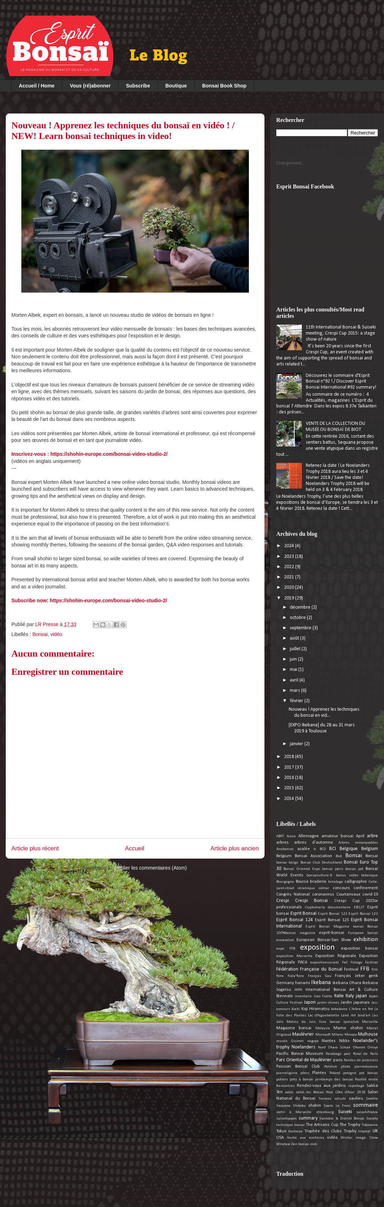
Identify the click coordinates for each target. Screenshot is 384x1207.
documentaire (339, 907)
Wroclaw (283, 1144)
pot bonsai (368, 1073)
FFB (364, 969)
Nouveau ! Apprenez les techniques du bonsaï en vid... (324, 712)
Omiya (372, 1048)
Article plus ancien (234, 848)
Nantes (329, 1041)
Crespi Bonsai (311, 900)
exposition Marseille (294, 956)
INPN (298, 990)
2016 (289, 777)
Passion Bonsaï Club (298, 1066)
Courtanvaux (348, 894)
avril (294, 680)
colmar (324, 888)
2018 (289, 756)
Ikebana (321, 982)
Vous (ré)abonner (90, 86)
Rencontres (285, 1086)
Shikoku (299, 1106)
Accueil (134, 848)
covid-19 (370, 894)
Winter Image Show (359, 1138)
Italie (339, 996)
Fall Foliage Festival (360, 963)
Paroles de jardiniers (361, 1060)
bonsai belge (287, 863)
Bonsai (40, 634)
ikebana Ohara (346, 983)
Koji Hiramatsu (316, 1009)
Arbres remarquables (358, 843)
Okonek (359, 1048)
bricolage (335, 882)
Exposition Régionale (335, 956)
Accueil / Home (36, 86)
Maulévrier (303, 1034)
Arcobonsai (285, 849)
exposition (317, 948)
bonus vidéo (347, 875)
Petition (330, 1067)
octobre (298, 617)
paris (338, 1060)
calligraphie (356, 882)
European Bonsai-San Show (324, 940)
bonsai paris (332, 869)
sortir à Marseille (293, 1112)
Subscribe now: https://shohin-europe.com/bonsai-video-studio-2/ (89, 600)
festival (351, 969)
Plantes (319, 1073)
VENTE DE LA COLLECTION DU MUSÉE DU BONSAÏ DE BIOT (335, 426)
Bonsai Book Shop (224, 86)
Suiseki (345, 1112)
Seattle (372, 1099)
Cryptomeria (315, 907)
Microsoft (323, 1035)
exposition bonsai (359, 948)
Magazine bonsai (293, 1028)
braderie (318, 882)
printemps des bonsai (334, 1080)
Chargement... (290, 163)
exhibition (365, 939)
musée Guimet (290, 1041)
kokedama (339, 1009)
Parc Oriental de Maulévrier (304, 1060)
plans (304, 1073)
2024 (289, 546)
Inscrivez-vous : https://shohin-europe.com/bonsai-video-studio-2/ (89, 454)
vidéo (56, 634)
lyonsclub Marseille (360, 1022)
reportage (356, 1086)
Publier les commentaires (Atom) (150, 868)
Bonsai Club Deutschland (321, 863)
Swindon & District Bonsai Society (348, 1119)
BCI (332, 848)
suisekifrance (367, 1112)
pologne (349, 1073)
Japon (310, 1002)
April (360, 836)
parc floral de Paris (361, 1054)
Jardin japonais (355, 1002)
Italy (350, 996)
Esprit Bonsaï (303, 913)
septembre (301, 628)
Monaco (351, 1035)
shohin (314, 1106)
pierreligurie (287, 1073)
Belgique (349, 848)
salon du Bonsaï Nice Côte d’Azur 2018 (331, 1092)
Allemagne (308, 836)
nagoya (313, 1041)
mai (294, 669)
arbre (372, 836)
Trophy (350, 1131)
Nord (322, 1048)
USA (280, 1138)
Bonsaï (372, 856)
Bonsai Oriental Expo (301, 869)
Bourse (302, 882)
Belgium (369, 848)
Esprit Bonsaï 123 (363, 914)
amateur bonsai (337, 836)
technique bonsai (290, 1125)
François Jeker (350, 976)
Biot (339, 856)
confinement (365, 888)
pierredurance (366, 1067)
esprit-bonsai (331, 933)
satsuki (340, 1099)
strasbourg (325, 1112)
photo (345, 1067)
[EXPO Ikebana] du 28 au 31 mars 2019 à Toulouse (322, 728)
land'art (364, 1016)
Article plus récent (35, 848)
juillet (296, 649)
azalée (303, 849)
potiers (282, 1080)
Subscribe (138, 86)
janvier (297, 744)
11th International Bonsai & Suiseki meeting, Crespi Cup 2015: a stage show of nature (341, 333)
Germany (285, 983)
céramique (306, 888)
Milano (337, 1035)
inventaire (303, 996)
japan (361, 996)
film (375, 970)
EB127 (359, 907)
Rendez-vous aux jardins (321, 1086)
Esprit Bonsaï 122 (332, 914)
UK (375, 1131)
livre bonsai (329, 1022)
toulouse (295, 1131)
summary (308, 1118)
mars (295, 690)
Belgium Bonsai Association (304, 856)
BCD (323, 849)
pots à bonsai (301, 1080)
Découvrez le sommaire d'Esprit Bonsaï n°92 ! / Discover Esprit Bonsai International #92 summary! (341, 381)
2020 (289, 587)
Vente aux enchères (305, 1138)
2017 (289, 767)
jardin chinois (328, 1003)
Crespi (282, 900)
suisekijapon (286, 1119)
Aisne (291, 836)
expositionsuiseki (324, 963)
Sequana (283, 1106)
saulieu (356, 1098)
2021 (289, 577)
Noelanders (303, 1047)
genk (373, 976)
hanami (302, 983)
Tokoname (370, 1125)
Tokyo (281, 1131)
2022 (289, 567)
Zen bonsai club (304, 1144)
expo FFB (285, 949)
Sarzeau (325, 1099)
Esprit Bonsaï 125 (332, 920)
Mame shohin (348, 1028)
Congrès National (293, 894)
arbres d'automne (313, 842)
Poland (335, 1073)
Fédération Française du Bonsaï (309, 969)
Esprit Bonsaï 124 (294, 920)
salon (289, 1092)
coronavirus (323, 894)
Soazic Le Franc (337, 1106)
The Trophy (350, 1125)
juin (294, 659)
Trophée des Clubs (323, 1131)
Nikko (344, 1041)
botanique (369, 875)
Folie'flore (296, 976)
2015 (289, 788)
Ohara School (339, 1048)
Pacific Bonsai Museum (299, 1054)
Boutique (176, 86)
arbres (282, 842)
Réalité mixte (366, 1080)
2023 (289, 556)
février (297, 701)
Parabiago (333, 1054)
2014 (289, 798)
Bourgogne (285, 882)
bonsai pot (354, 869)
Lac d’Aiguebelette (323, 1016)
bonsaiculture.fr (319, 875)
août (295, 638)
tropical (364, 1131)
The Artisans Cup (322, 1125)
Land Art (348, 1016)
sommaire (365, 1105)
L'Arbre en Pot (361, 1009)
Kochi (296, 1009)
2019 (289, 598)
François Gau (319, 976)
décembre (300, 607)
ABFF (280, 836)
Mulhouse (368, 1034)
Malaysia (322, 1028)
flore (280, 976)
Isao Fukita (323, 996)
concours (341, 888)
